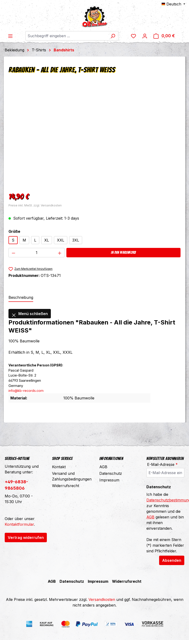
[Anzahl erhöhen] (60, 252)
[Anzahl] (36, 252)
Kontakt (59, 466)
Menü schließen (30, 313)
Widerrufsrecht (65, 485)
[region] (94, 136)
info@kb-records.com (26, 391)
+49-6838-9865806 (16, 485)
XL (46, 240)
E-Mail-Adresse (162, 464)
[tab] (20, 297)
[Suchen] (116, 36)
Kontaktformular (19, 524)
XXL (60, 240)
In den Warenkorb (123, 252)
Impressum (109, 480)
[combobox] (69, 36)
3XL (75, 240)
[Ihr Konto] (151, 36)
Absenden (171, 560)
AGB (103, 466)
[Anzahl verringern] (13, 252)
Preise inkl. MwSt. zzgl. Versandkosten (35, 205)
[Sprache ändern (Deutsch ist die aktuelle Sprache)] (173, 4)
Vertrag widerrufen (26, 537)
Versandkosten (101, 599)
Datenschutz (110, 473)
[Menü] (10, 36)
